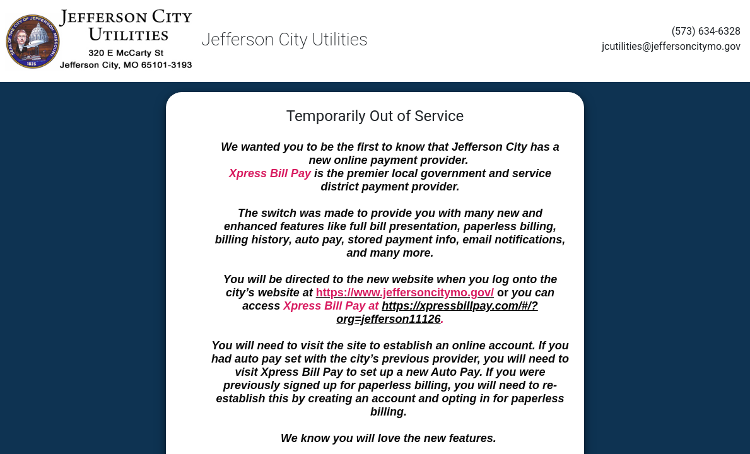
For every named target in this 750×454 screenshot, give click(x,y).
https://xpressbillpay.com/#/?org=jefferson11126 (436, 312)
